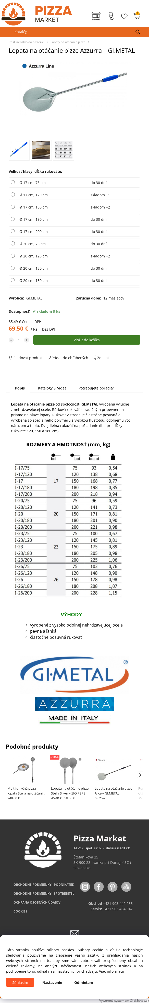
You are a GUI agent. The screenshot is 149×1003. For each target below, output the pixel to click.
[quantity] (19, 340)
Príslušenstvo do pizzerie (26, 42)
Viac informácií (111, 971)
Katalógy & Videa (52, 388)
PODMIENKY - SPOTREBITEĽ (44, 893)
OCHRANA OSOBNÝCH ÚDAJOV (37, 902)
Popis (20, 388)
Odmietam (83, 982)
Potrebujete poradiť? (96, 388)
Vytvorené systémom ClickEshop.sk (124, 1000)
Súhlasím (20, 982)
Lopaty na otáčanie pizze (68, 42)
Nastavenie (52, 982)
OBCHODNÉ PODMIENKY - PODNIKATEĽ (44, 884)
